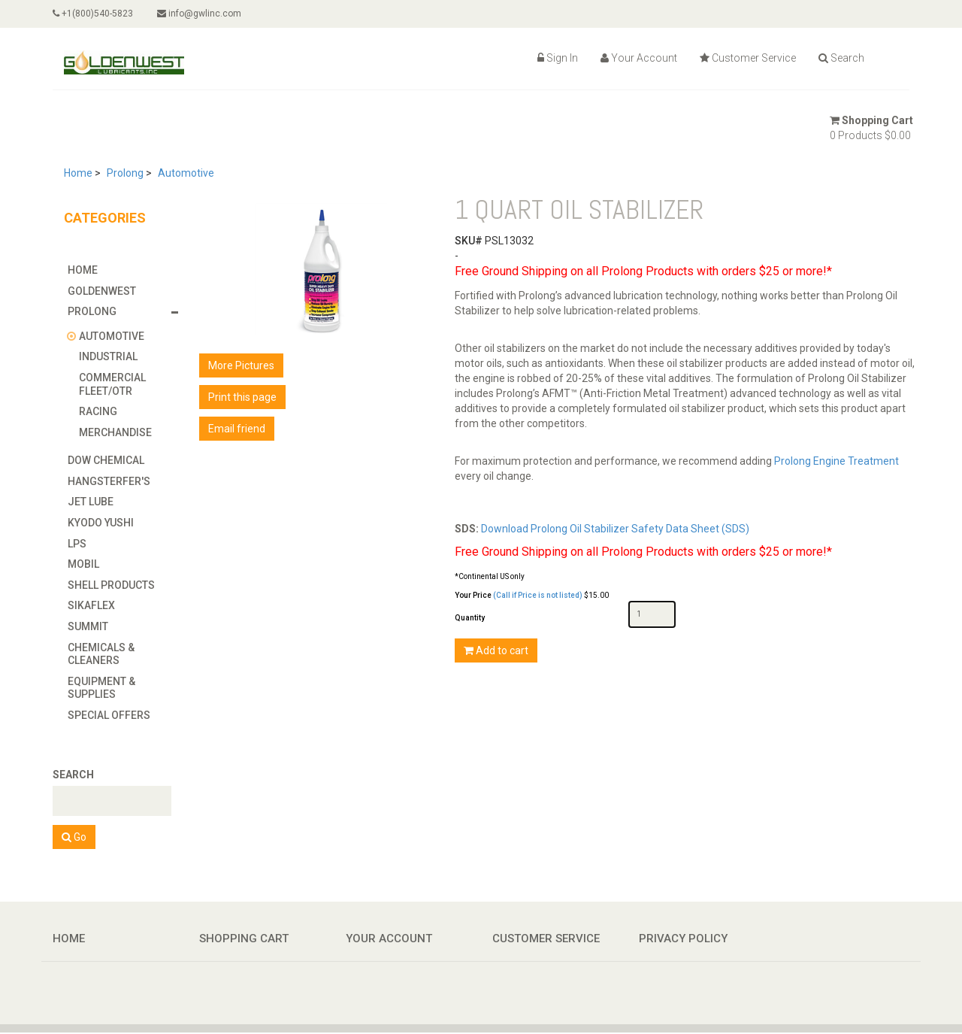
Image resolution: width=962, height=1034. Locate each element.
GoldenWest (102, 291)
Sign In (557, 58)
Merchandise (115, 432)
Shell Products (111, 585)
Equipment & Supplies (101, 688)
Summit (88, 626)
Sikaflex (91, 605)
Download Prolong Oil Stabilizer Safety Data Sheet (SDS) (615, 529)
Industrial (108, 356)
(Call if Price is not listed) (537, 595)
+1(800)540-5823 (93, 13)
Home (78, 173)
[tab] (126, 269)
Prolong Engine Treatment (836, 461)
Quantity (470, 618)
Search (841, 58)
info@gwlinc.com (199, 13)
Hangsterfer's (109, 481)
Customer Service (748, 58)
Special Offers (109, 715)
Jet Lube (90, 502)
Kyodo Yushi (101, 523)
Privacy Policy (683, 938)
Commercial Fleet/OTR (112, 384)
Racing (98, 411)
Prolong (125, 173)
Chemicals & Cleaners (101, 654)
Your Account (638, 58)
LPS (77, 544)
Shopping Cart (871, 120)
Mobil (83, 564)
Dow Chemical (106, 460)
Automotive (186, 173)
